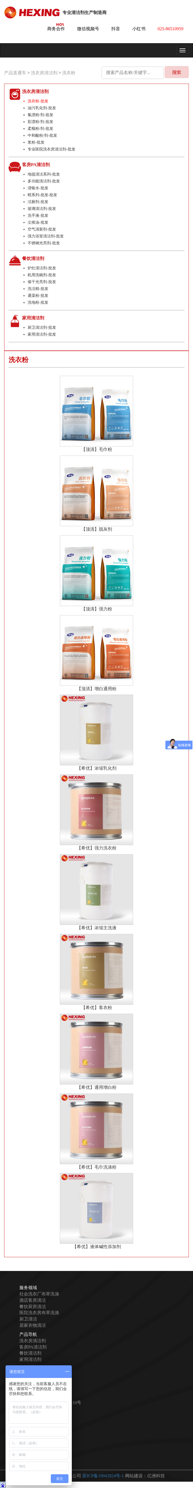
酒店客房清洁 (32, 1300)
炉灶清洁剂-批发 (42, 268)
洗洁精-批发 (38, 289)
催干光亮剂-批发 (42, 282)
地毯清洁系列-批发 (44, 174)
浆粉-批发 (36, 142)
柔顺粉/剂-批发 (40, 129)
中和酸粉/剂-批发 (42, 135)
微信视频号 (88, 28)
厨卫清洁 (28, 1319)
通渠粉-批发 (38, 296)
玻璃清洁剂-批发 (42, 209)
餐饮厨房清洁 (32, 1306)
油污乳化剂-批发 (42, 108)
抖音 (115, 28)
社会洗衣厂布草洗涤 (39, 1294)
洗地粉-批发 (38, 302)
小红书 (139, 28)
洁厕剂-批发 (38, 202)
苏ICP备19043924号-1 (103, 1475)
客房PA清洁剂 (33, 1347)
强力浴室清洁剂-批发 (46, 236)
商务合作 (56, 28)
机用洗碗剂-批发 (42, 275)
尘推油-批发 (38, 222)
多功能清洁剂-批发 (44, 181)
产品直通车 (15, 72)
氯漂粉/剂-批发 (40, 115)
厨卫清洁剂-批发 (42, 327)
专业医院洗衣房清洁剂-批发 (51, 149)
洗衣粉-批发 (38, 101)
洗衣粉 (68, 72)
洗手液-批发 (38, 215)
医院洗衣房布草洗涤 (39, 1312)
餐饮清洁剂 (30, 1353)
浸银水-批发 (38, 188)
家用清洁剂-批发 (42, 334)
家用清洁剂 (30, 1359)
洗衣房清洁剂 (45, 72)
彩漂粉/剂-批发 (40, 122)
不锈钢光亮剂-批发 (44, 243)
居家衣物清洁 (32, 1325)
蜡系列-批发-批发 (42, 195)
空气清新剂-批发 (42, 229)
